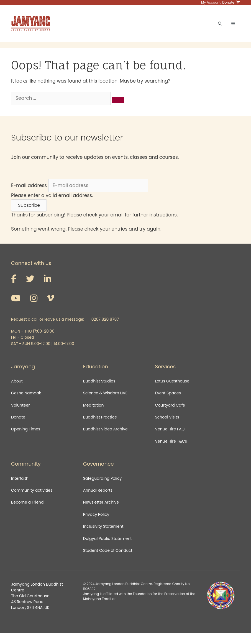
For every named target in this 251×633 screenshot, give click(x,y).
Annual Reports (97, 490)
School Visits (167, 417)
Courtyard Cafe (170, 405)
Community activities (31, 490)
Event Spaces (168, 393)
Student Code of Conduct (107, 550)
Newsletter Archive (101, 502)
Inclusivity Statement (103, 526)
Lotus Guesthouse (172, 381)
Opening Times (25, 429)
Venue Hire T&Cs (171, 441)
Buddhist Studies (99, 381)
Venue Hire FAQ (170, 429)
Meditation (93, 405)
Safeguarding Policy (102, 478)
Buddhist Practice (100, 417)
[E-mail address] (98, 185)
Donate (18, 417)
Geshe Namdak (26, 393)
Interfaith (20, 478)
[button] (29, 205)
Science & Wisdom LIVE (105, 393)
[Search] (118, 100)
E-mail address (29, 185)
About (17, 381)
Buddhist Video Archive (105, 429)
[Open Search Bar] (220, 23)
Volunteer (20, 405)
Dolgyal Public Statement (107, 538)
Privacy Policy (96, 514)
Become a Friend (27, 502)
